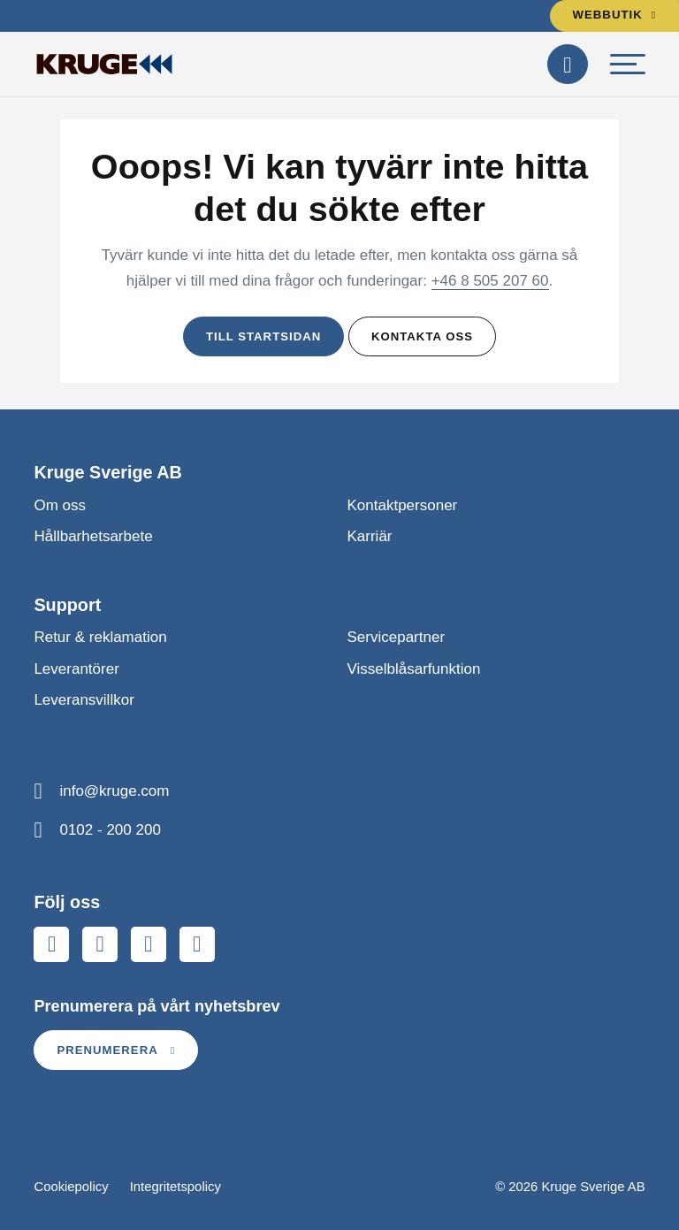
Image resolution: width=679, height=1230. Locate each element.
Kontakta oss (422, 336)
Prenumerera (116, 1050)
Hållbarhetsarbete (93, 536)
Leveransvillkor (84, 699)
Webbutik (614, 14)
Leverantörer (76, 669)
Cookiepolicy (71, 1187)
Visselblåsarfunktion (414, 669)
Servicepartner (396, 637)
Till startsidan (263, 336)
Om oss (60, 505)
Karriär (370, 536)
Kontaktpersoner (402, 505)
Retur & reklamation (100, 637)
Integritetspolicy (175, 1187)
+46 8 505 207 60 (490, 280)
